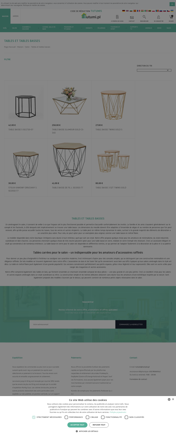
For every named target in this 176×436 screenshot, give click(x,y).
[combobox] (169, 399)
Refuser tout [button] (99, 425)
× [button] (173, 399)
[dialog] (88, 416)
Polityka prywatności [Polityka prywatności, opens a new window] (118, 412)
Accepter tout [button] (77, 425)
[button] (88, 431)
